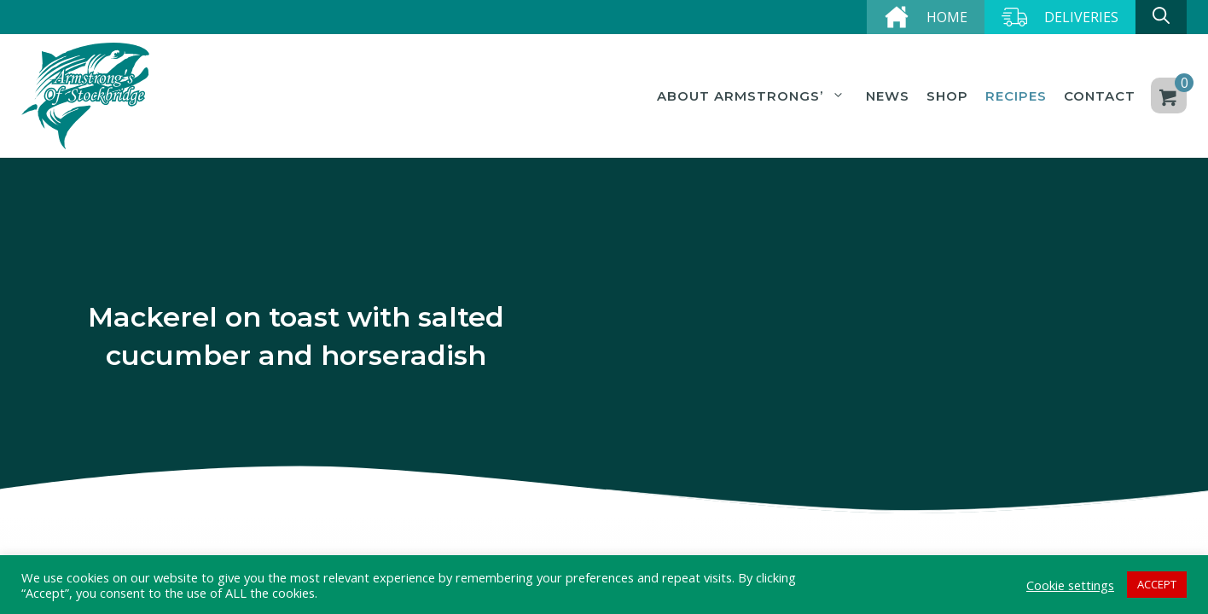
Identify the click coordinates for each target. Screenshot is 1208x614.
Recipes (1016, 96)
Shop (947, 96)
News (887, 96)
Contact (1099, 96)
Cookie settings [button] (1070, 585)
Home (946, 17)
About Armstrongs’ (753, 96)
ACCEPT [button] (1156, 584)
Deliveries (1081, 17)
